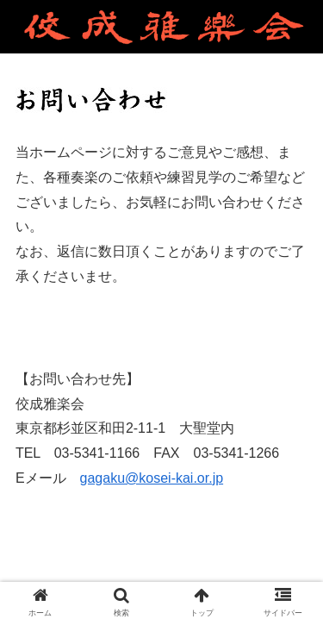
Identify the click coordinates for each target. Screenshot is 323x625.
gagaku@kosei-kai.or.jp (152, 478)
